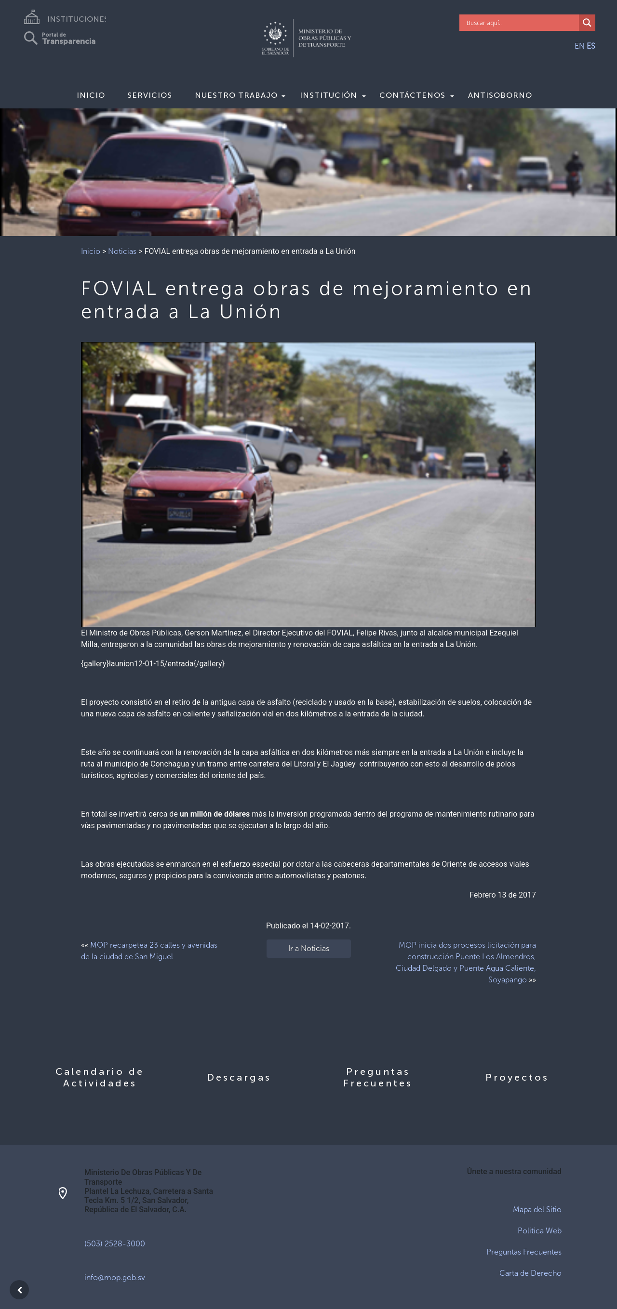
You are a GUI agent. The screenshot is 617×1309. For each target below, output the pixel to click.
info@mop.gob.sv (114, 1277)
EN (580, 46)
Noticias (122, 251)
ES (591, 46)
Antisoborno (500, 95)
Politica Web (540, 1230)
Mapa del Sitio (537, 1209)
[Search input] (522, 22)
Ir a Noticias (308, 948)
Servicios (149, 95)
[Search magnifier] (587, 22)
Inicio (91, 95)
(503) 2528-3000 (114, 1243)
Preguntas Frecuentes (524, 1251)
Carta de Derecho (530, 1273)
